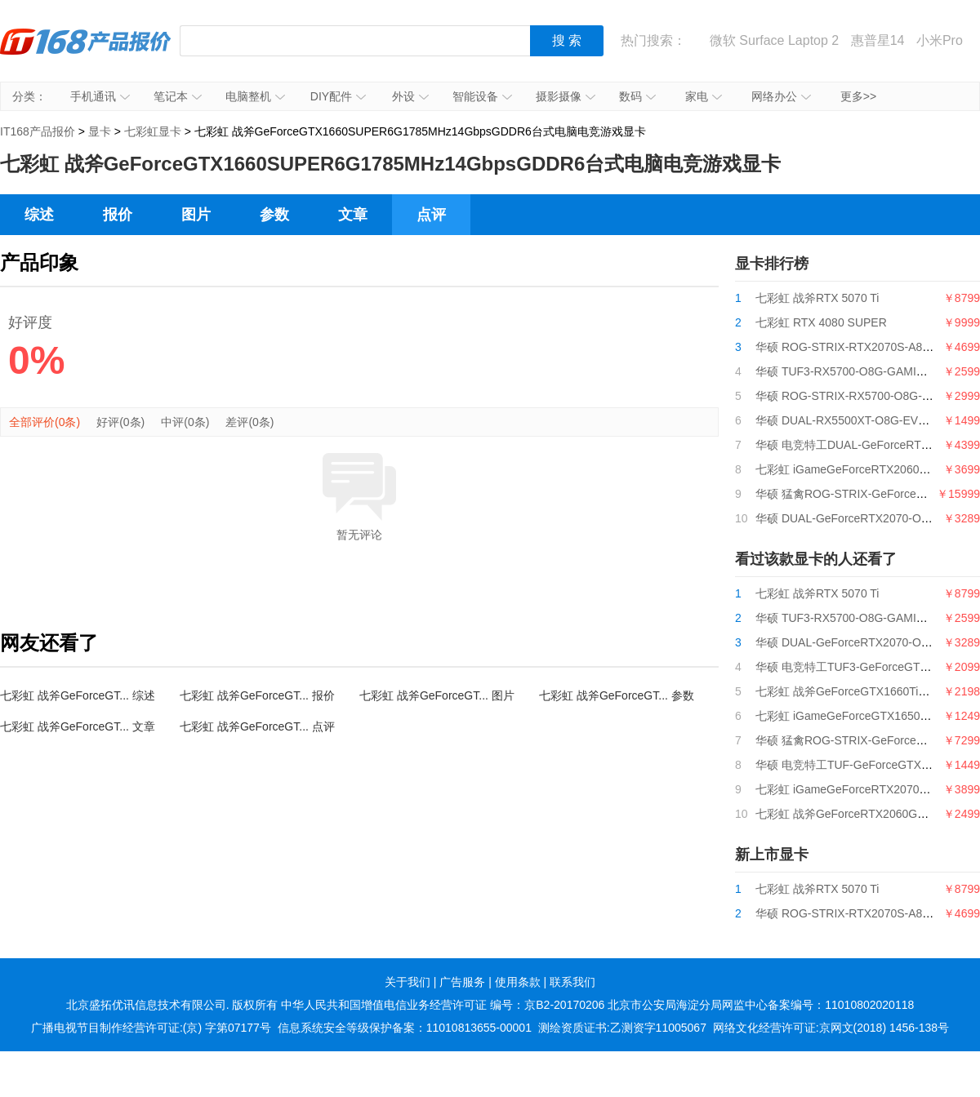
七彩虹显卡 (152, 131)
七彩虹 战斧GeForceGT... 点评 (257, 726)
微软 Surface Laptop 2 (774, 40)
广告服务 (462, 981)
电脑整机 (255, 96)
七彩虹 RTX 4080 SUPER (821, 322)
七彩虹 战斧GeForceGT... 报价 (257, 695)
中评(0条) (185, 422)
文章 (353, 215)
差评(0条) (249, 422)
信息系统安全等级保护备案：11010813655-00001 (405, 1027)
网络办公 (781, 96)
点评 (431, 215)
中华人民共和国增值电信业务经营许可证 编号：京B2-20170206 (442, 1004)
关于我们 (407, 981)
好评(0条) (120, 422)
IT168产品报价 (86, 53)
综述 (39, 215)
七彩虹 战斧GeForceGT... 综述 (77, 695)
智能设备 (482, 96)
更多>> (858, 96)
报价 (117, 215)
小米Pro (939, 40)
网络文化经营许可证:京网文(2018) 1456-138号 (831, 1027)
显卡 (99, 131)
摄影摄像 (565, 96)
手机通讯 (100, 96)
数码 (637, 96)
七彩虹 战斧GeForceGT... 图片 (436, 695)
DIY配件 (338, 96)
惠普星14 (878, 40)
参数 (274, 215)
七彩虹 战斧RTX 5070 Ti (817, 297)
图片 (196, 215)
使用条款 (518, 981)
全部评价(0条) (44, 422)
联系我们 (572, 981)
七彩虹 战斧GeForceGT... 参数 (616, 695)
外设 (410, 96)
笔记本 (178, 96)
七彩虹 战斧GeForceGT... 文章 (77, 726)
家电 (703, 96)
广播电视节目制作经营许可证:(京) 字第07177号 (151, 1027)
